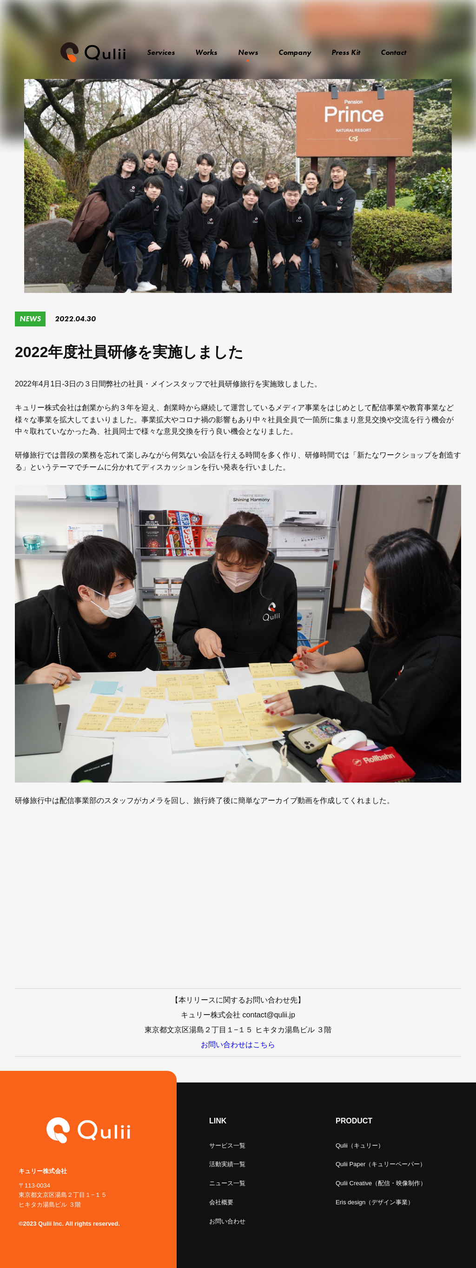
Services (162, 52)
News (248, 52)
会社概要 (221, 1202)
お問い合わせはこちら (238, 1045)
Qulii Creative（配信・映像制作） (381, 1183)
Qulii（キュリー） (360, 1145)
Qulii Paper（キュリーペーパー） (381, 1164)
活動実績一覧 (227, 1164)
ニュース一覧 (227, 1183)
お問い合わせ (227, 1221)
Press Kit (346, 52)
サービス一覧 (227, 1145)
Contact (393, 52)
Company (295, 52)
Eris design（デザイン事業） (375, 1202)
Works (206, 52)
